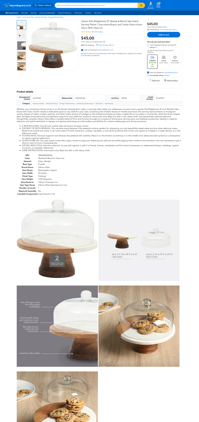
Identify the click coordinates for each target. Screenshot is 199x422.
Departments (12, 13)
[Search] (141, 5)
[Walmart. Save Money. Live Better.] (17, 5)
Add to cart (163, 34)
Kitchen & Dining (41, 17)
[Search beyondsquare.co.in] (96, 5)
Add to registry (171, 80)
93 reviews (99, 32)
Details (167, 75)
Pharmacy (78, 13)
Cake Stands (109, 103)
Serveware (99, 103)
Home (19, 17)
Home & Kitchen (28, 17)
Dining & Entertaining (55, 17)
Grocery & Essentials (47, 13)
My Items (97, 13)
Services (24, 13)
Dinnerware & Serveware (85, 103)
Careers (88, 13)
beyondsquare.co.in (106, 50)
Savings (33, 13)
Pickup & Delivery (64, 13)
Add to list (154, 80)
